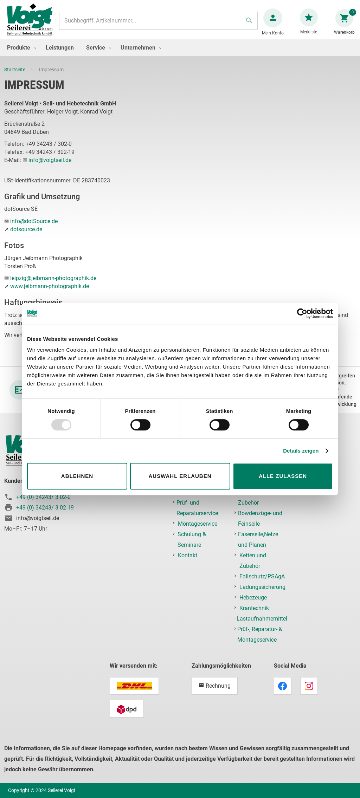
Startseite (15, 76)
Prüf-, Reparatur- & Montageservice (259, 634)
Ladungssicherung (262, 587)
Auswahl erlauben (179, 476)
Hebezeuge (253, 597)
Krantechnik (254, 608)
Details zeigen (301, 451)
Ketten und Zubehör (252, 560)
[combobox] (158, 24)
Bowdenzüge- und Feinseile (260, 518)
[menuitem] (20, 54)
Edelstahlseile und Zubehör (260, 497)
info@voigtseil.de (49, 167)
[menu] (180, 54)
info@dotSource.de (34, 228)
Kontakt (187, 555)
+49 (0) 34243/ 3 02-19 (45, 507)
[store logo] (32, 24)
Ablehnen (77, 476)
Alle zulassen (283, 476)
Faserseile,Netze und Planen (258, 539)
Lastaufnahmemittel (262, 618)
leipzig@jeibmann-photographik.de (53, 285)
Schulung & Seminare (192, 539)
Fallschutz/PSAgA (262, 576)
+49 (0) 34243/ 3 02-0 (43, 497)
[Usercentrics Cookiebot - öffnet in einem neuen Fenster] (302, 313)
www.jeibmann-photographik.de (49, 293)
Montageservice (197, 523)
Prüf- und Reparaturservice (197, 508)
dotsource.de (26, 236)
